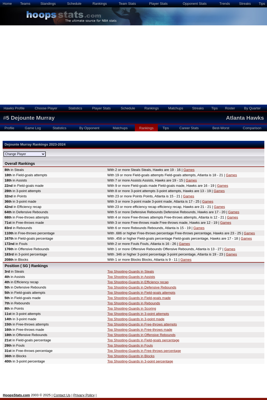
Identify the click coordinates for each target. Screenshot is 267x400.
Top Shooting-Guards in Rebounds (133, 303)
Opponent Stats (194, 4)
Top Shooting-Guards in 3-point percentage (140, 361)
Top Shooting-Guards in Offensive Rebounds (141, 335)
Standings (48, 4)
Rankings (100, 4)
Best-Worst (220, 128)
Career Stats (189, 128)
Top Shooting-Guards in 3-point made (135, 319)
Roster (230, 108)
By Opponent (89, 128)
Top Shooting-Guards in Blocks (130, 356)
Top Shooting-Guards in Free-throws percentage (144, 351)
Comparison (252, 128)
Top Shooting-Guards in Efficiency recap (138, 282)
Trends (224, 4)
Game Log (33, 128)
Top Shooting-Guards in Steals (130, 271)
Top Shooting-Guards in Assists (131, 277)
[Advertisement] (133, 65)
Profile (9, 128)
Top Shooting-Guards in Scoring (131, 308)
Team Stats (127, 4)
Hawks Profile (14, 108)
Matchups (175, 108)
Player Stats (158, 4)
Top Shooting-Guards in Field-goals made (139, 298)
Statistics (75, 108)
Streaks (245, 4)
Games (189, 170)
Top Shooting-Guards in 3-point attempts (138, 314)
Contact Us (61, 395)
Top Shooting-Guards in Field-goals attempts (141, 293)
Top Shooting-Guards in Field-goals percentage (143, 340)
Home (7, 4)
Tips (262, 4)
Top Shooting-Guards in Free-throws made (139, 330)
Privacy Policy (84, 395)
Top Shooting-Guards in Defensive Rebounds (141, 287)
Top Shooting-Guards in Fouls (130, 345)
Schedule (74, 4)
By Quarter (252, 108)
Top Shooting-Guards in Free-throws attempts (142, 324)
